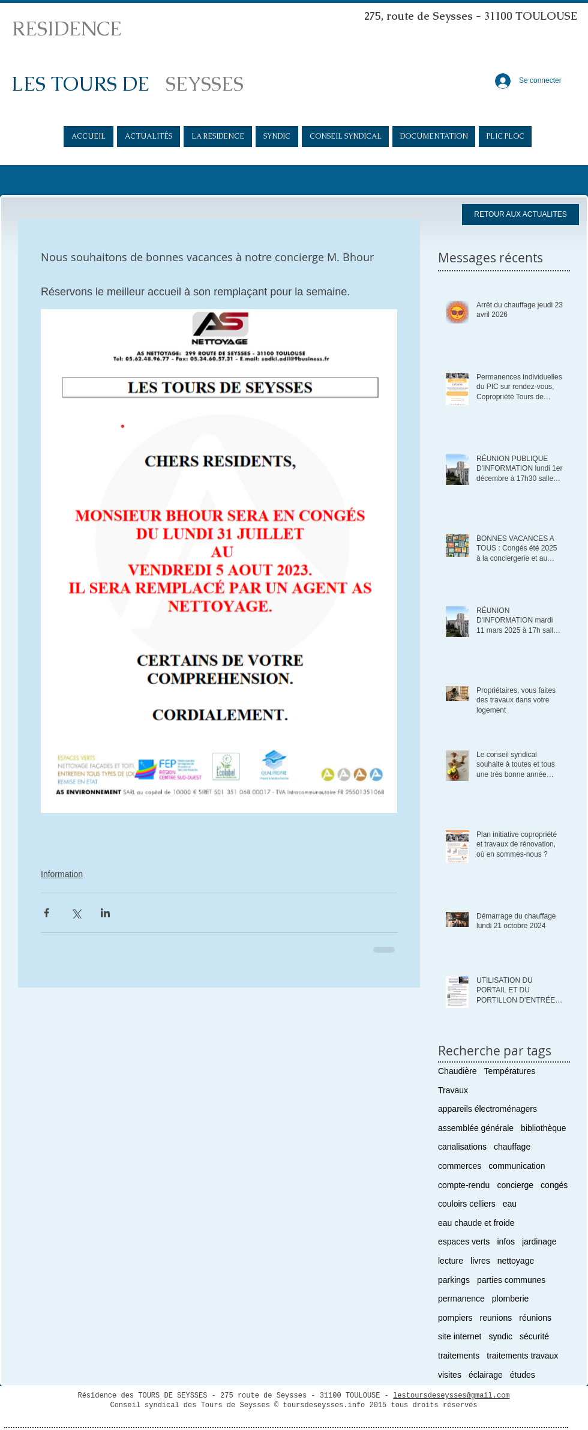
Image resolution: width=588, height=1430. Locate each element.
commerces (459, 1166)
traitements (458, 1355)
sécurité (534, 1336)
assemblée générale (476, 1128)
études (522, 1375)
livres (480, 1261)
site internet (459, 1336)
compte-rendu (464, 1185)
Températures (510, 1071)
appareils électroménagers (487, 1109)
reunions (496, 1318)
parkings (454, 1280)
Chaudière (457, 1071)
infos (506, 1241)
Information (62, 874)
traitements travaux (522, 1355)
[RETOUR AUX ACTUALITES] (520, 214)
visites (449, 1375)
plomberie (510, 1298)
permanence (461, 1298)
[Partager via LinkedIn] (105, 913)
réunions (535, 1318)
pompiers (455, 1318)
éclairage (486, 1375)
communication (516, 1166)
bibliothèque (543, 1128)
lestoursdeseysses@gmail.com (451, 1396)
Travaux (453, 1090)
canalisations (462, 1146)
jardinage (539, 1241)
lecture (450, 1261)
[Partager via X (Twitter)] (76, 913)
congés (554, 1185)
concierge (515, 1185)
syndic (500, 1336)
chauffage (512, 1146)
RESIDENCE (67, 28)
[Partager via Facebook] (46, 913)
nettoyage (516, 1261)
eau (510, 1203)
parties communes (511, 1280)
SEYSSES (205, 84)
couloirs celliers (467, 1203)
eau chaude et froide (476, 1223)
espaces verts (464, 1241)
